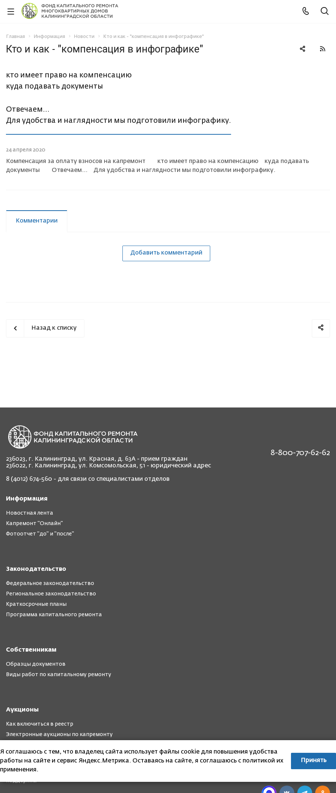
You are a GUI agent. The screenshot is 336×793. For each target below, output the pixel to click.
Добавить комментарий (166, 253)
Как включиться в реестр (39, 724)
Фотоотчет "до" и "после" (40, 534)
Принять (313, 761)
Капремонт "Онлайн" (34, 523)
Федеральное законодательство (50, 583)
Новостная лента (29, 513)
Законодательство (36, 569)
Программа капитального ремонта (54, 614)
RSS (322, 48)
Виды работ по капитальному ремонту (58, 674)
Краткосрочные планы (36, 604)
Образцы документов (35, 664)
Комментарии (37, 221)
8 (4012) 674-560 (29, 479)
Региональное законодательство (51, 594)
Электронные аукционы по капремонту (59, 734)
